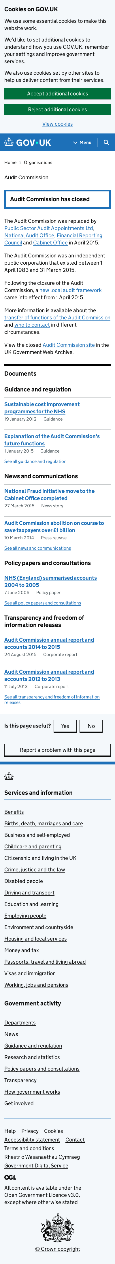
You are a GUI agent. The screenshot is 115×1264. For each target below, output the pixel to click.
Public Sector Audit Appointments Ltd (48, 228)
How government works (32, 1091)
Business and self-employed (37, 835)
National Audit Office (29, 235)
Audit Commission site (69, 345)
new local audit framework (70, 290)
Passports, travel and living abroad (45, 961)
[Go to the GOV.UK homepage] (27, 142)
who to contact (32, 324)
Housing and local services (35, 938)
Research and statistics (32, 1057)
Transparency (20, 1080)
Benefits (14, 812)
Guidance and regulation (33, 1045)
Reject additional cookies (57, 109)
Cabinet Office (50, 242)
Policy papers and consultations (42, 1068)
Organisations (38, 162)
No (95, 725)
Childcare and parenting (32, 846)
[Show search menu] (106, 142)
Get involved (19, 1103)
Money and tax (21, 950)
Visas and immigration (30, 973)
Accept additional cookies (57, 93)
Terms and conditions (29, 1148)
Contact (75, 1139)
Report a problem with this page (57, 750)
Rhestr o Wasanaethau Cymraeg (42, 1157)
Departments (20, 1022)
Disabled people (23, 881)
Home (10, 162)
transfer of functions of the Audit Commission (57, 317)
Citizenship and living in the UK (40, 858)
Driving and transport (29, 892)
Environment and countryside (38, 927)
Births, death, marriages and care (43, 823)
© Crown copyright (57, 1249)
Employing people (25, 915)
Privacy (30, 1131)
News (11, 1034)
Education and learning (31, 904)
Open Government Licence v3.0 (41, 1195)
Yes (69, 725)
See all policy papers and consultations (42, 603)
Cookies (53, 1131)
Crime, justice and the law (34, 869)
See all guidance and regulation (35, 461)
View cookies (57, 124)
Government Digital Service (36, 1165)
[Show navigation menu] (82, 142)
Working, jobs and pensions (36, 985)
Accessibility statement (32, 1139)
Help (10, 1131)
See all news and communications (37, 548)
